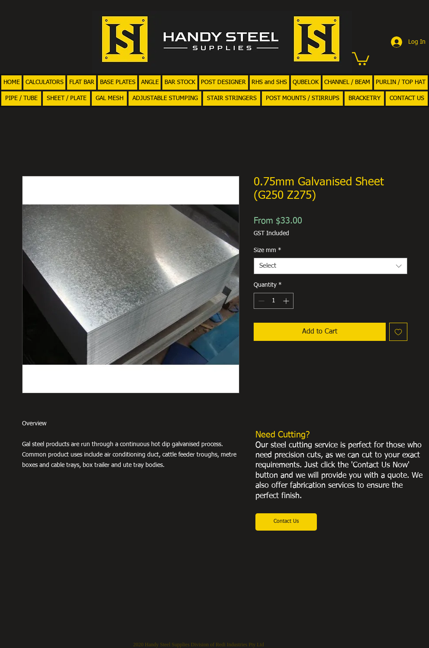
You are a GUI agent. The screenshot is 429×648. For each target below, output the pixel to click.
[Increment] (286, 300)
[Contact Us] (286, 522)
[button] (360, 58)
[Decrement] (260, 300)
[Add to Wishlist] (398, 332)
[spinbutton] (273, 300)
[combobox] (330, 266)
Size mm (267, 250)
